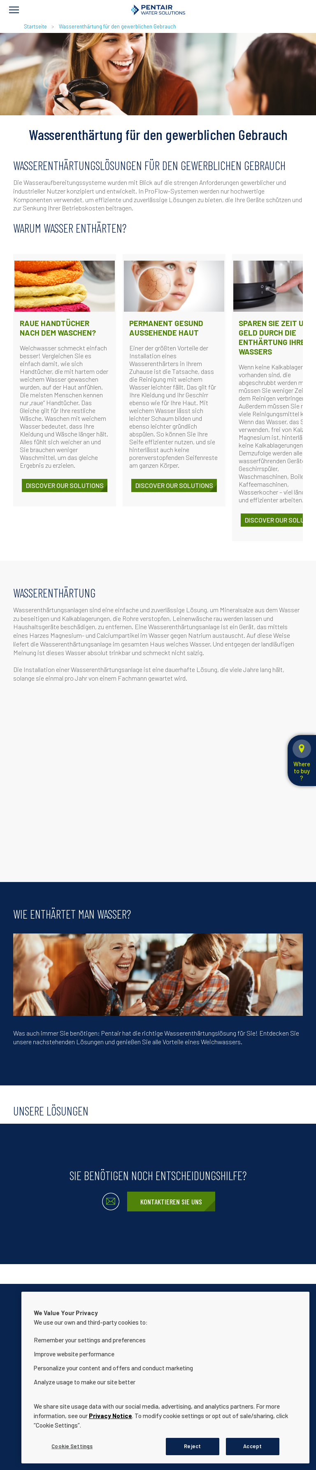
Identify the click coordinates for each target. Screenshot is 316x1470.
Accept (252, 1446)
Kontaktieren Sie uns (171, 1201)
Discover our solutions (65, 485)
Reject (192, 1446)
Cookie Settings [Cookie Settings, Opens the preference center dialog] (72, 1446)
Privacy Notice (110, 1415)
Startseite (35, 26)
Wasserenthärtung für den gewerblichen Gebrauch (117, 26)
